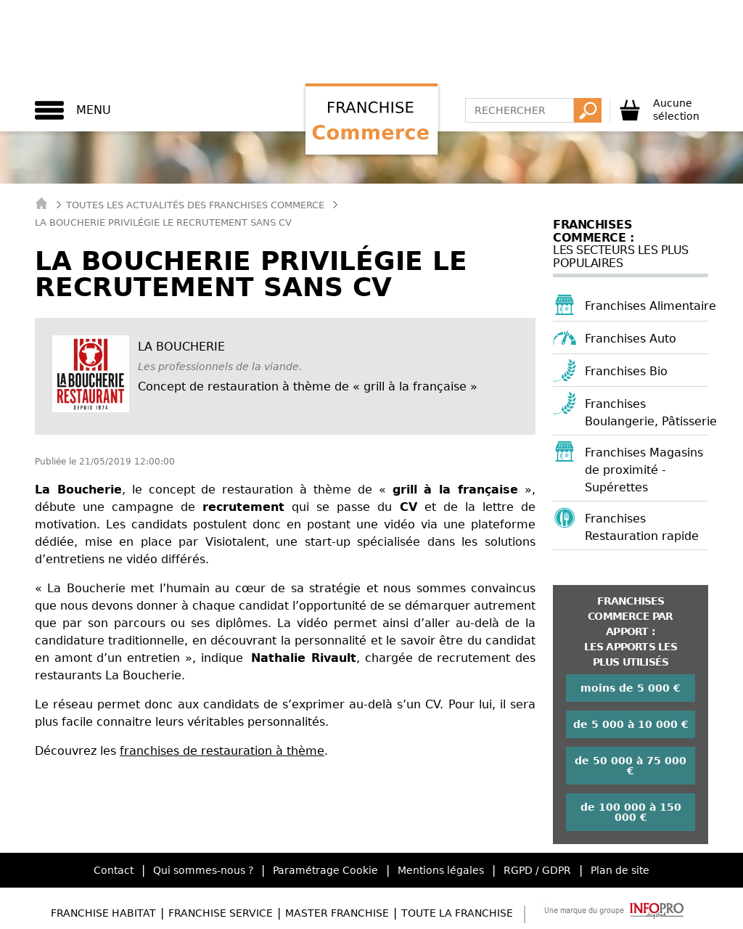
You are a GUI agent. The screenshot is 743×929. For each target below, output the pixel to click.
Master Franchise (337, 913)
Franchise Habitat (103, 913)
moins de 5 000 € (630, 688)
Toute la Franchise (457, 913)
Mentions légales (441, 870)
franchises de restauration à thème (222, 751)
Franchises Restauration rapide (642, 527)
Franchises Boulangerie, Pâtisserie (651, 412)
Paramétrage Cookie (325, 870)
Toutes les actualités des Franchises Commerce (195, 205)
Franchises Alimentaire (650, 306)
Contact (114, 870)
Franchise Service (220, 913)
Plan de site (620, 870)
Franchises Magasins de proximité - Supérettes (644, 470)
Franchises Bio (626, 371)
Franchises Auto (630, 338)
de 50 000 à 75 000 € (630, 766)
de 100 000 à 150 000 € (630, 812)
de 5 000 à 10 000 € (631, 724)
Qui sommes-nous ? (203, 870)
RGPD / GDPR (537, 870)
